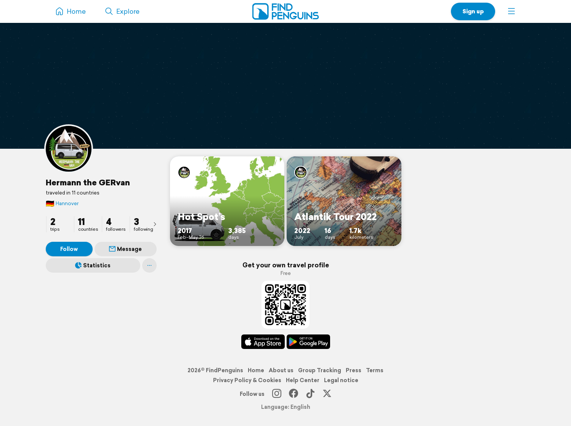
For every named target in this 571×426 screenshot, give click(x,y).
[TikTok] (310, 394)
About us (281, 370)
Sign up (473, 11)
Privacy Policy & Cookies (247, 380)
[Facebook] (293, 394)
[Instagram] (276, 394)
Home (256, 370)
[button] (511, 11)
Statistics (93, 265)
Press (353, 370)
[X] (327, 394)
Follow (69, 249)
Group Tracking (319, 370)
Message (125, 249)
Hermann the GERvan (88, 182)
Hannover (62, 203)
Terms (374, 370)
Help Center (302, 380)
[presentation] (155, 224)
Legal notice (341, 380)
